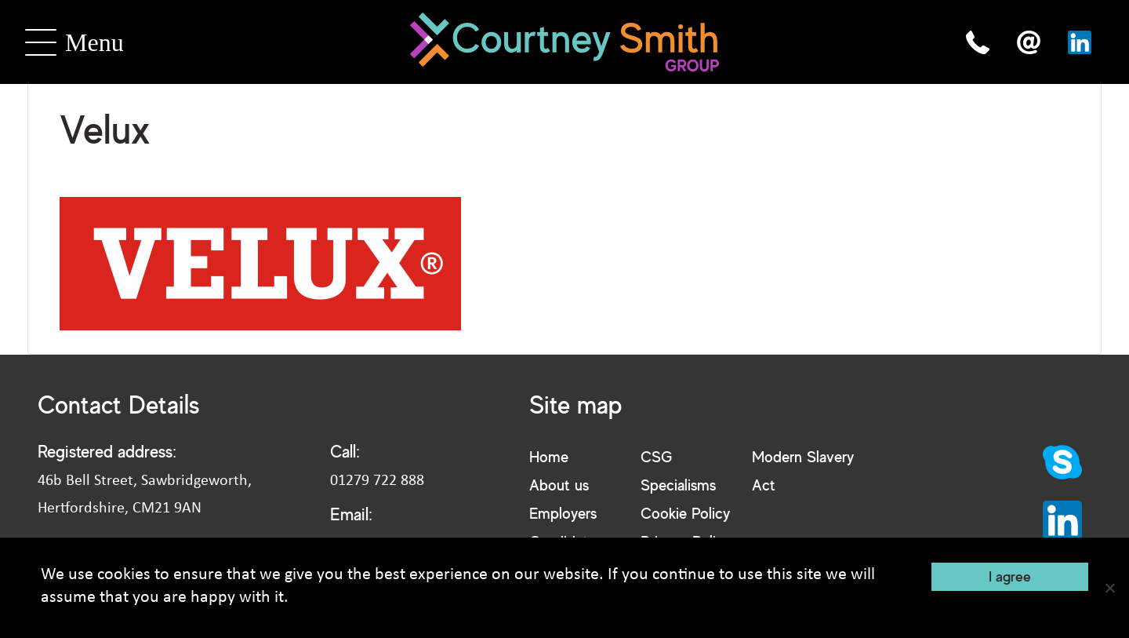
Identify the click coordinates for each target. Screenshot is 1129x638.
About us (559, 484)
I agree (1010, 576)
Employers (563, 513)
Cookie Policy (685, 513)
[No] (1109, 588)
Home (548, 456)
